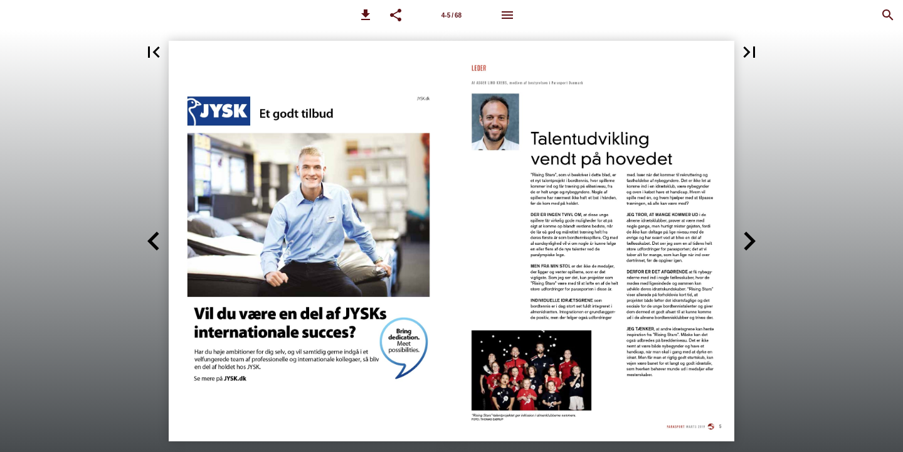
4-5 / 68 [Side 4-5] (451, 15)
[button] (366, 15)
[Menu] (507, 15)
